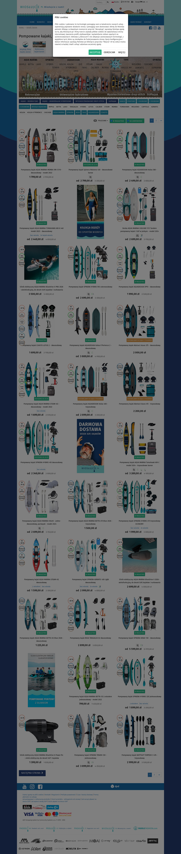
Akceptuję (95, 52)
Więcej (121, 52)
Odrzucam (109, 52)
